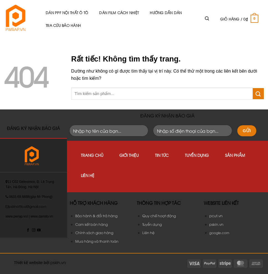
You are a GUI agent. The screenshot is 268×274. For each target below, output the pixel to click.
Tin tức (162, 155)
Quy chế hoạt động (159, 215)
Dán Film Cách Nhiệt (119, 12)
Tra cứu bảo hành (63, 25)
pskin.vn (58, 262)
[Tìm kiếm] (207, 18)
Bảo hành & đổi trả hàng (96, 215)
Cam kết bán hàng (91, 224)
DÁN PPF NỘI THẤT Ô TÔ (67, 12)
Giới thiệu (129, 155)
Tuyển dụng (197, 155)
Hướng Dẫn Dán (166, 12)
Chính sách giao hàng (94, 232)
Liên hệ (87, 175)
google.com (219, 232)
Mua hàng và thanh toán (96, 241)
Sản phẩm (235, 155)
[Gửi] (258, 93)
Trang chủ (92, 155)
